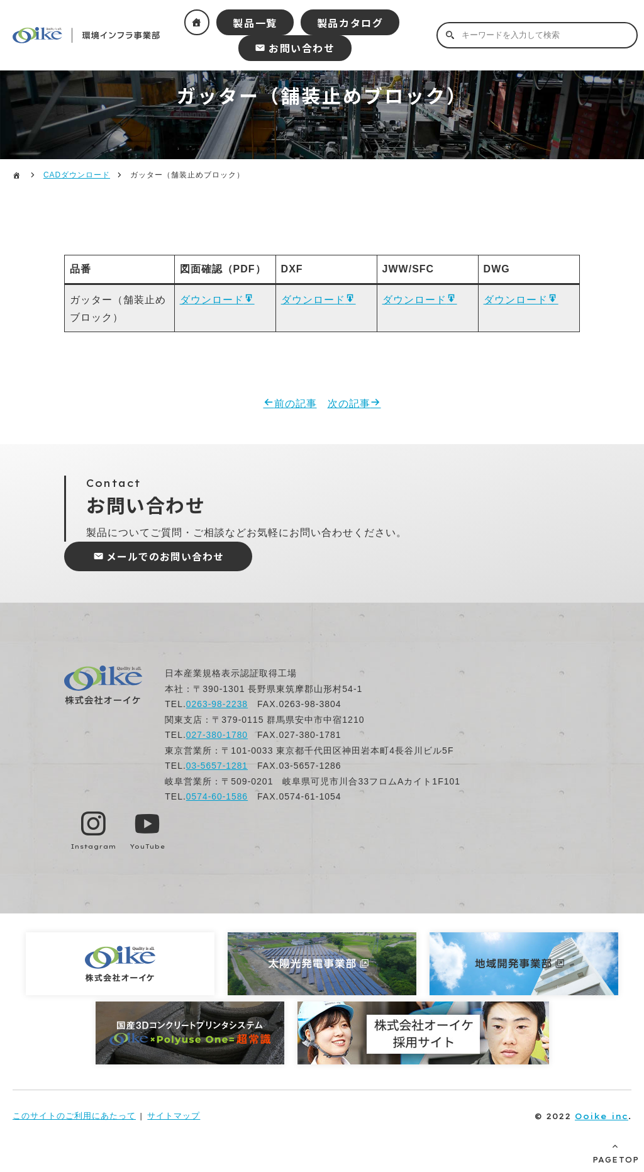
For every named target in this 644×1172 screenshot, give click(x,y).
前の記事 (295, 404)
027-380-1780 (217, 737)
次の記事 (349, 404)
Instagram (93, 847)
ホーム (197, 22)
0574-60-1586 (217, 798)
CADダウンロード (76, 174)
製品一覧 (255, 22)
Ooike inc (601, 1117)
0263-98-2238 (217, 706)
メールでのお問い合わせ (166, 558)
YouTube (148, 847)
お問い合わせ (302, 47)
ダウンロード (212, 300)
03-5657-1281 (217, 767)
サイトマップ (173, 1117)
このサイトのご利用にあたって (74, 1117)
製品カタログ (350, 22)
